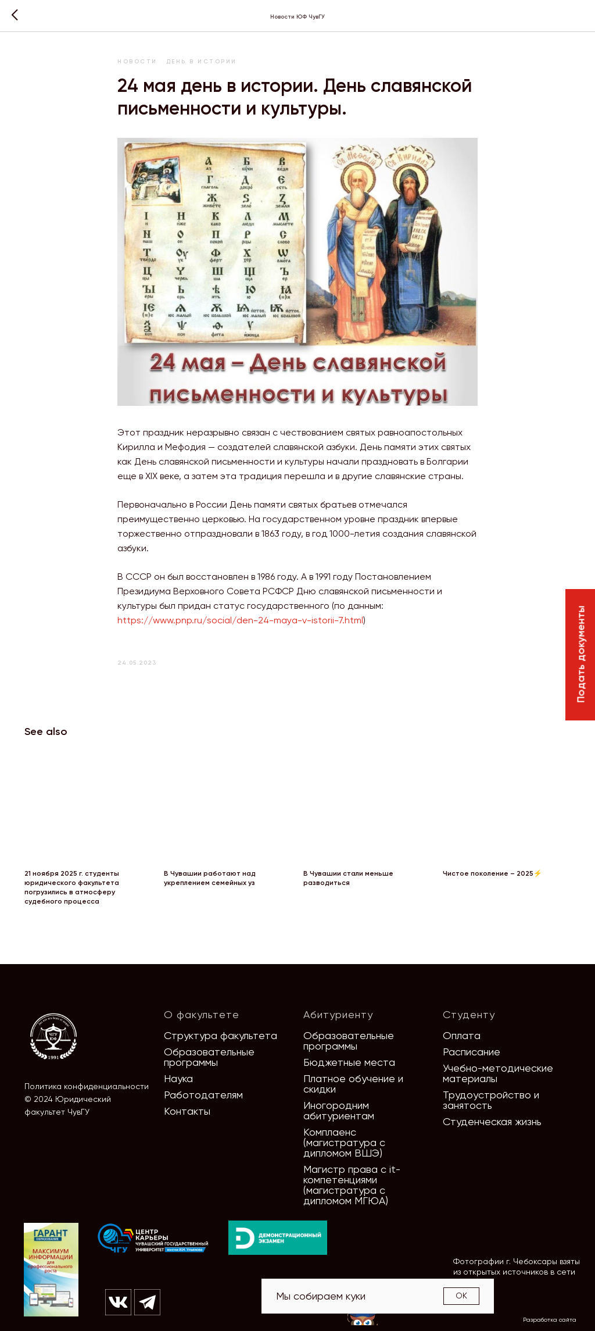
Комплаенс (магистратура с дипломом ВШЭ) (344, 1142)
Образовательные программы (209, 1056)
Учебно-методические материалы (498, 1073)
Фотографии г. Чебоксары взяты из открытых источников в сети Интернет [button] (516, 1272)
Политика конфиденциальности (86, 1086)
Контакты (187, 1111)
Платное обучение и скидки (353, 1083)
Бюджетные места (349, 1062)
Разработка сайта (549, 1319)
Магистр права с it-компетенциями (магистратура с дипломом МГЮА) (351, 1185)
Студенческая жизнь (492, 1121)
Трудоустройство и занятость (491, 1100)
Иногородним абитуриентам (338, 1110)
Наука (178, 1078)
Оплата (462, 1035)
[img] (153, 1238)
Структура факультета (220, 1035)
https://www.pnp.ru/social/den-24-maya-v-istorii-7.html (240, 620)
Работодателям (203, 1095)
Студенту (469, 1014)
